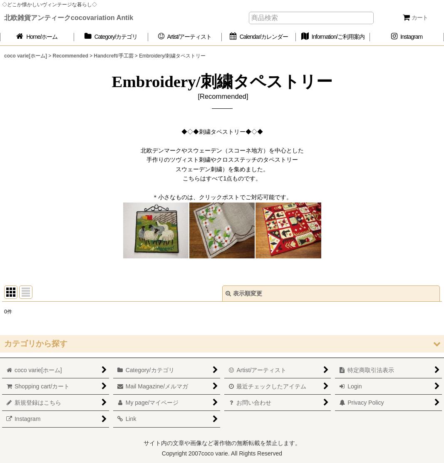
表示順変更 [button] (244, 293)
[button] (222, 343)
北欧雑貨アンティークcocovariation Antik (68, 17)
